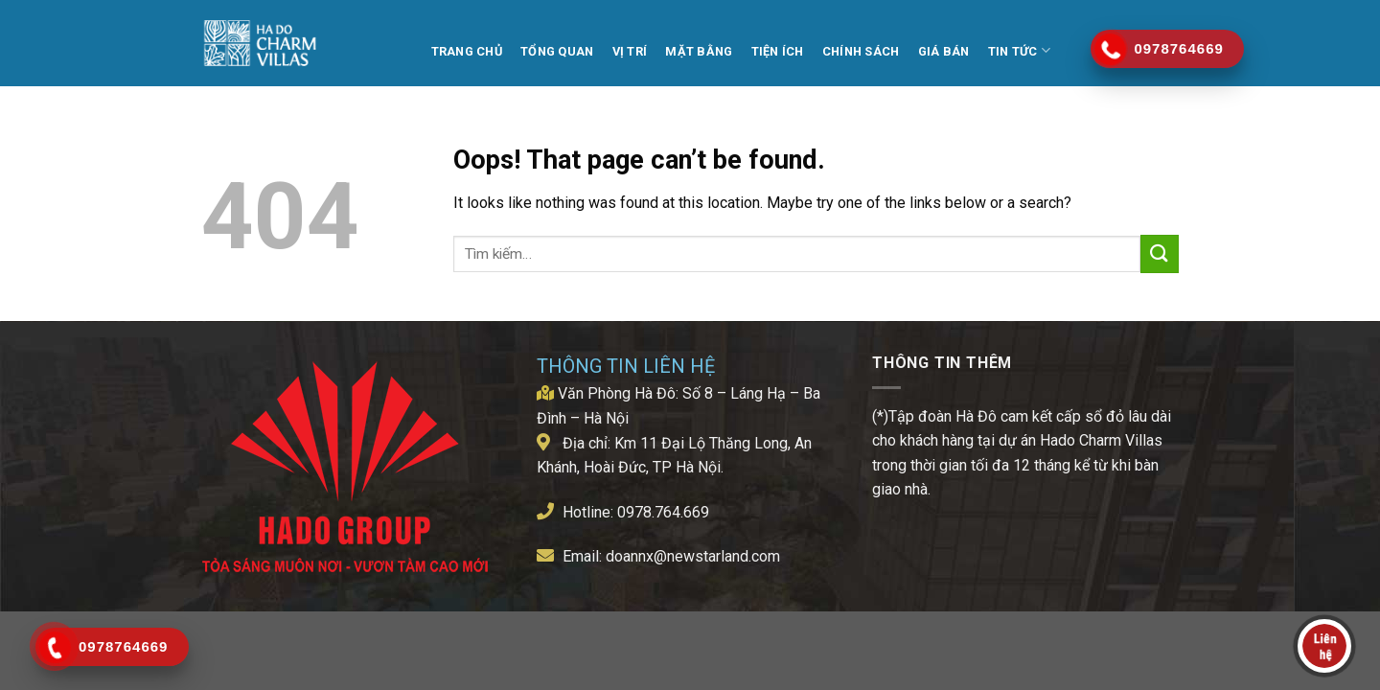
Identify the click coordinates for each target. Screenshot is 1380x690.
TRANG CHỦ (466, 51)
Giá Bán (944, 51)
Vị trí (630, 51)
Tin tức (1019, 50)
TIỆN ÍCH (777, 51)
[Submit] (1159, 253)
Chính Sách (861, 51)
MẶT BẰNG (698, 51)
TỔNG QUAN (556, 51)
